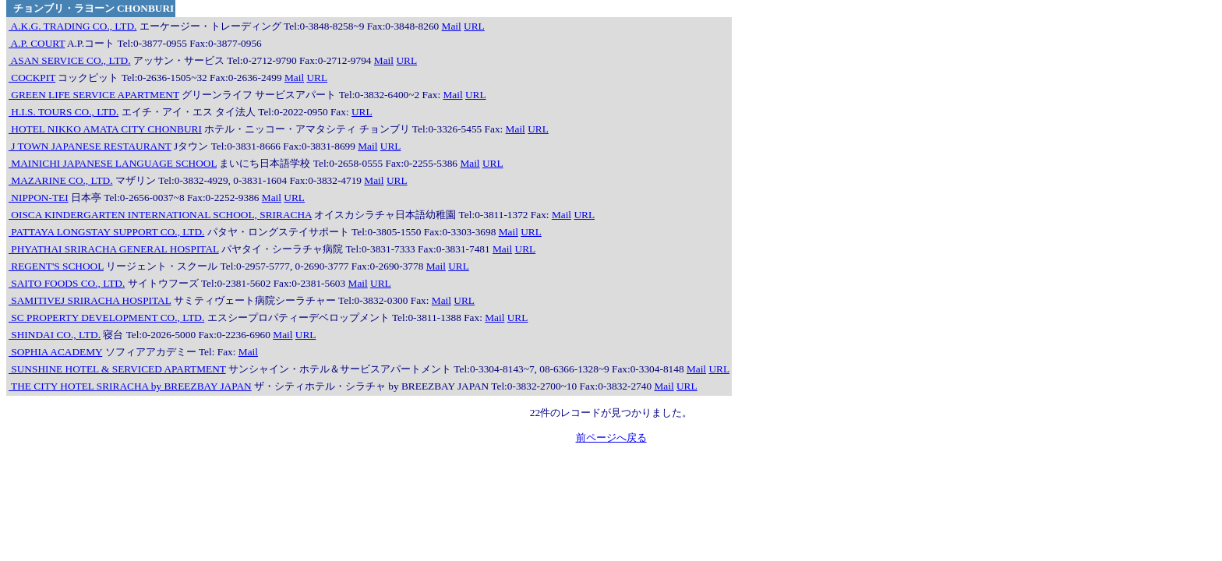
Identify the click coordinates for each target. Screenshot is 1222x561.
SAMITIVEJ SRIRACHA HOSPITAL (90, 300)
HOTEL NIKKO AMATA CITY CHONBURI (105, 129)
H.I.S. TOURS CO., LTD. (63, 112)
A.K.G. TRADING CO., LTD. (72, 26)
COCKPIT (32, 77)
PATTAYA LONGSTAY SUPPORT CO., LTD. (106, 232)
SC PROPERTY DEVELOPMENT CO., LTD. (106, 317)
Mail (451, 26)
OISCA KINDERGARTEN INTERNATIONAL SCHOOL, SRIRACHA (160, 215)
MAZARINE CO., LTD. (61, 180)
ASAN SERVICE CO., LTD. (70, 60)
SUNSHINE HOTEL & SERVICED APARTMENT (117, 369)
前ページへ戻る (611, 437)
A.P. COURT (37, 43)
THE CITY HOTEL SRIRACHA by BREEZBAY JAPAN (130, 386)
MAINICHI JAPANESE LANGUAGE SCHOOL (113, 163)
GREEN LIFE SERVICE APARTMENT (94, 95)
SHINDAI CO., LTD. (55, 334)
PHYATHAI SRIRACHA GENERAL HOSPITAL (114, 249)
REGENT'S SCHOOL (56, 266)
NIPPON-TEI (39, 197)
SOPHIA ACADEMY (55, 352)
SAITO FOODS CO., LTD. (67, 283)
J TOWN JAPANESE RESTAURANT (90, 146)
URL (474, 26)
